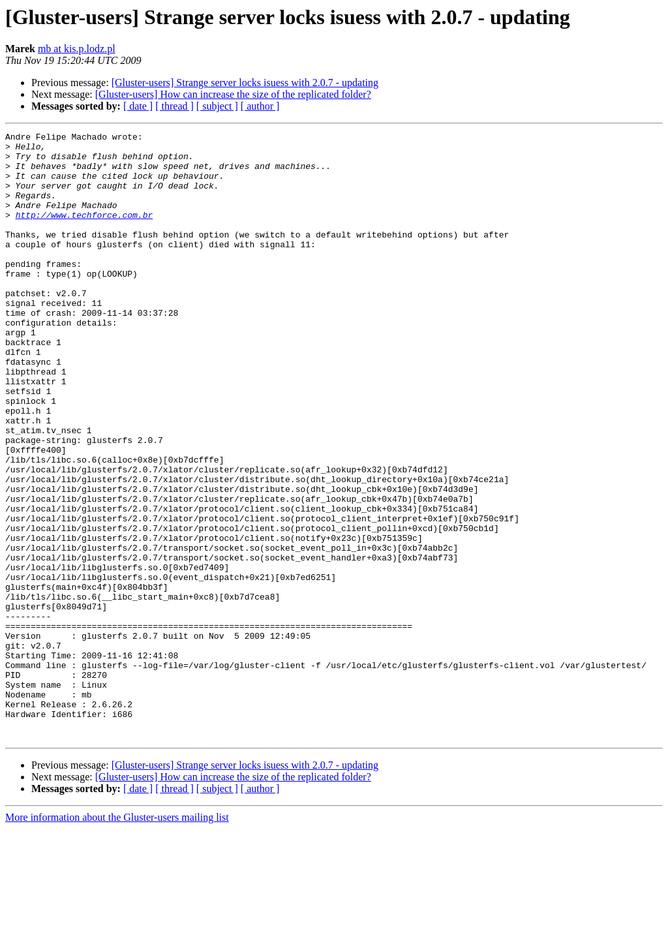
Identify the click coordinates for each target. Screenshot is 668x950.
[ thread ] (174, 106)
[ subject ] (217, 106)
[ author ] (260, 106)
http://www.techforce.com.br (84, 232)
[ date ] (138, 106)
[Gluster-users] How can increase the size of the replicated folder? (233, 94)
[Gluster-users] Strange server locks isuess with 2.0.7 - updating (245, 82)
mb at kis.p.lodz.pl (76, 48)
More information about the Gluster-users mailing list (117, 938)
